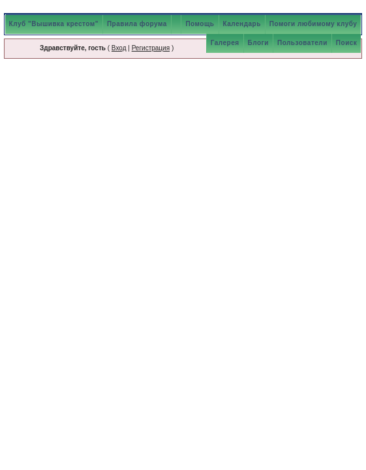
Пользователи (302, 42)
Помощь (199, 23)
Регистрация (151, 48)
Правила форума (137, 23)
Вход (119, 48)
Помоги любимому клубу (313, 23)
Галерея (225, 42)
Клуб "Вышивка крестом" (54, 23)
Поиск (347, 42)
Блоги (258, 42)
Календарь (242, 23)
